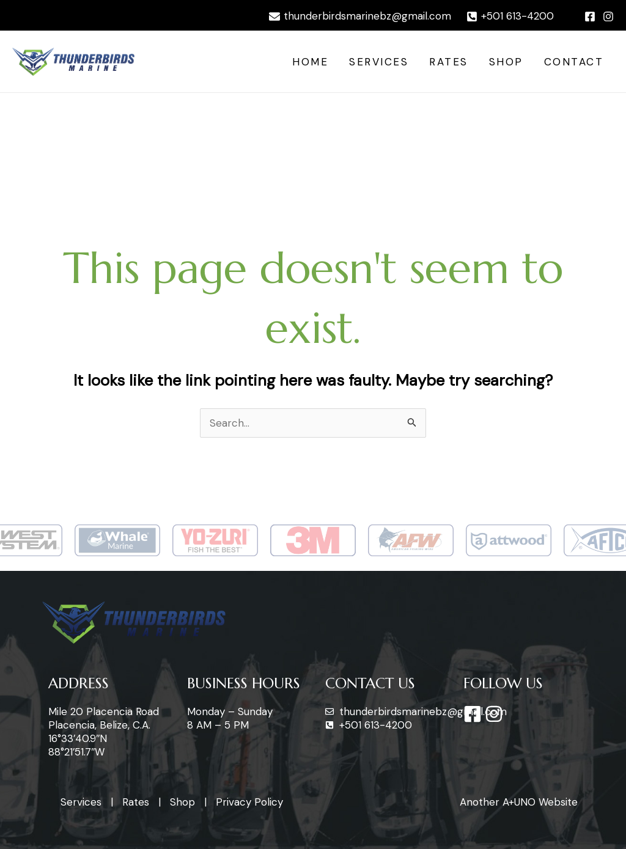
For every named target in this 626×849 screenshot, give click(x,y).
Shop (506, 61)
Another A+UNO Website (519, 802)
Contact (574, 61)
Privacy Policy (249, 802)
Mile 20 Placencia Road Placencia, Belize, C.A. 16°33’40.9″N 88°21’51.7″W (103, 732)
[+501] (510, 16)
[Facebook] (589, 16)
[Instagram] (608, 16)
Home (310, 61)
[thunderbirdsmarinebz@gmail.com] (360, 16)
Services (378, 61)
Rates (448, 61)
